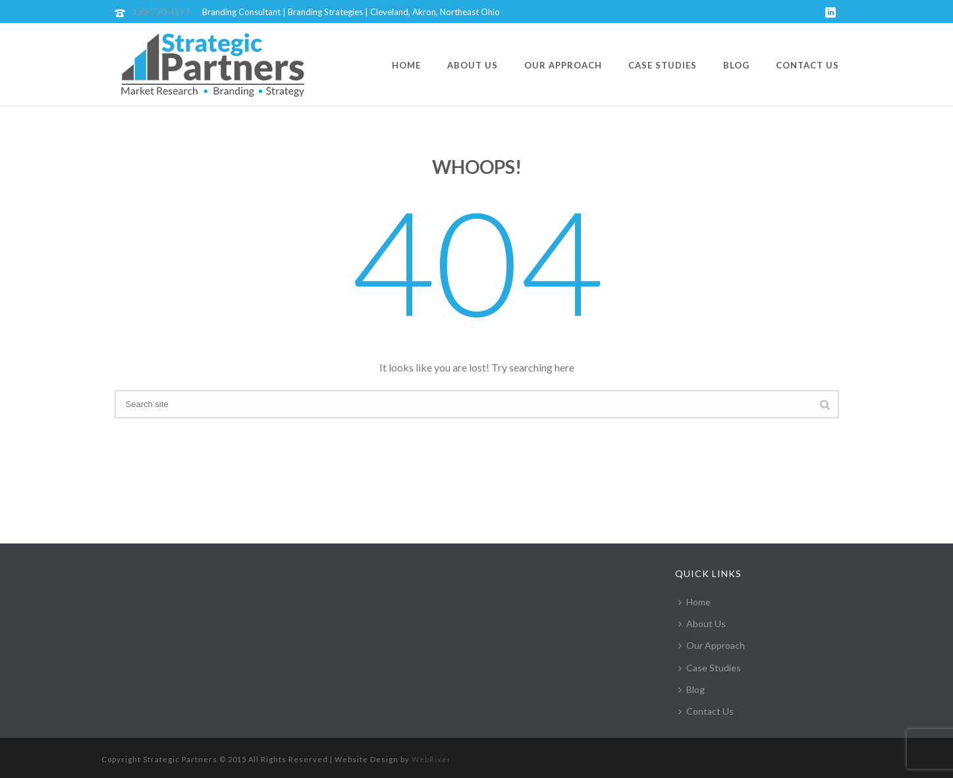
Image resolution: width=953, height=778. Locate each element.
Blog (736, 65)
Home (406, 65)
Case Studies (662, 65)
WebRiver (431, 759)
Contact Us (807, 65)
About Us (472, 65)
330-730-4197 (160, 12)
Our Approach (563, 65)
